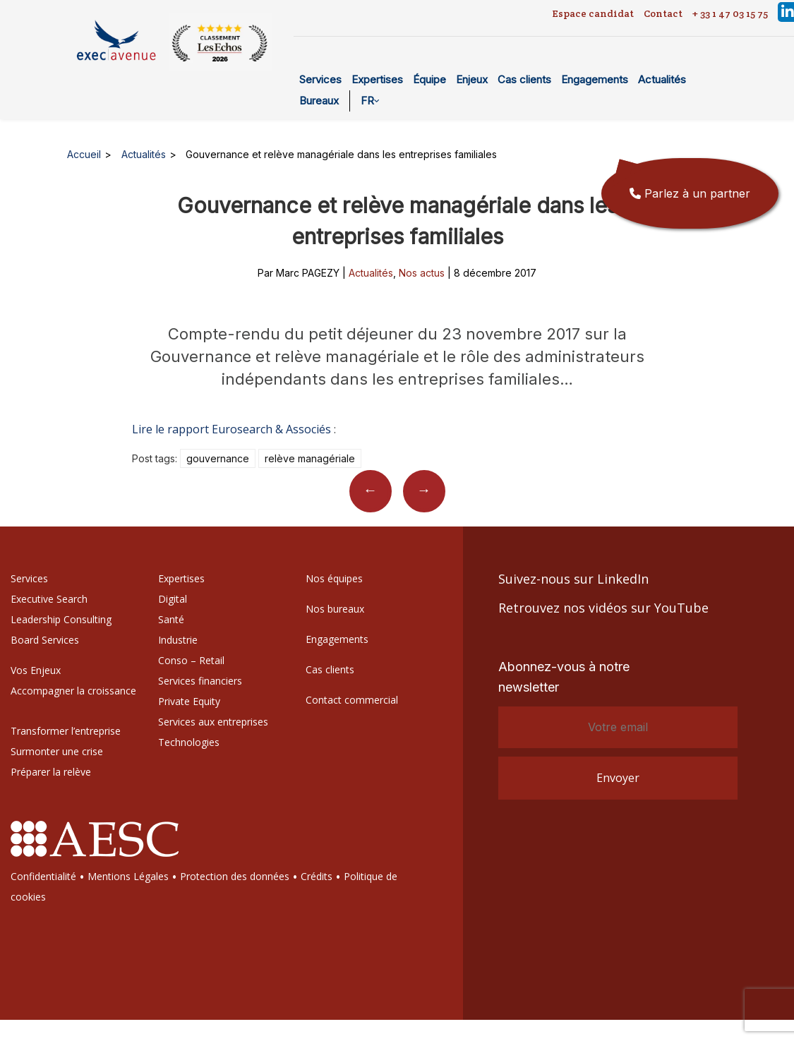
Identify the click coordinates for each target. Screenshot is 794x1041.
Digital (172, 599)
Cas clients (524, 79)
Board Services (45, 639)
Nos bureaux (335, 608)
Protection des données (234, 876)
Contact (663, 13)
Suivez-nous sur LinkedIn (573, 578)
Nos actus (422, 273)
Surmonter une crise (57, 751)
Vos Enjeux (36, 670)
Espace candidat (593, 13)
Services (320, 79)
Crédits (316, 876)
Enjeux (472, 79)
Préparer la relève (51, 771)
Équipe (429, 79)
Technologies (188, 742)
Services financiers (200, 680)
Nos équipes (334, 578)
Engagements (594, 79)
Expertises (377, 79)
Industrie (178, 639)
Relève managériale (310, 458)
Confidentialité (43, 876)
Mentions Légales (128, 876)
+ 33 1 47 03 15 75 (730, 13)
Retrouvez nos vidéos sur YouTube (603, 607)
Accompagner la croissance (73, 690)
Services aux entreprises (213, 721)
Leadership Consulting (61, 619)
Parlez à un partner (690, 193)
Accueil (84, 154)
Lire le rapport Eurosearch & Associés (231, 429)
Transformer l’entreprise (66, 731)
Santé (171, 619)
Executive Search (49, 599)
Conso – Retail (191, 660)
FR (367, 100)
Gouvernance (217, 458)
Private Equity (189, 701)
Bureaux (319, 100)
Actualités (662, 79)
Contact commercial (352, 699)
